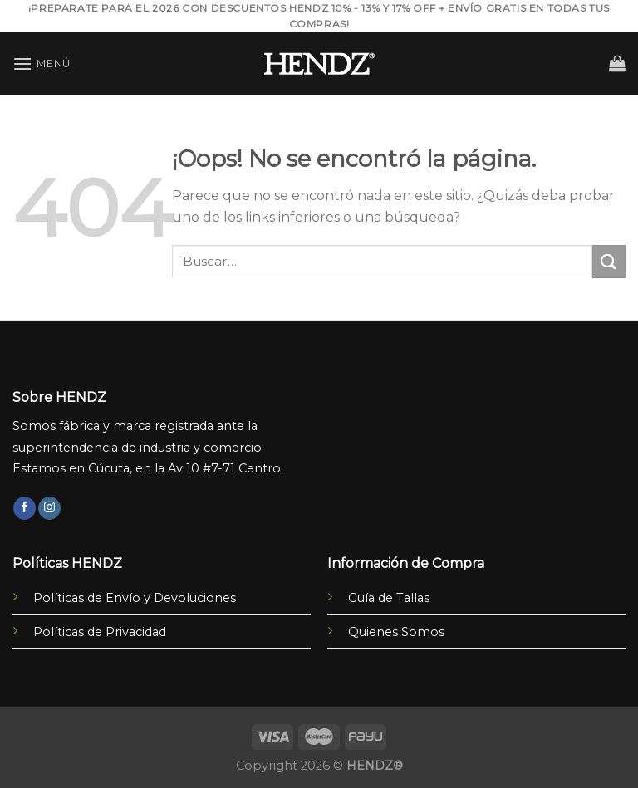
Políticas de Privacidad (99, 631)
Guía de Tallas (388, 597)
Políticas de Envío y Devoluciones (134, 597)
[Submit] (609, 261)
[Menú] (41, 63)
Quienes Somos (396, 631)
